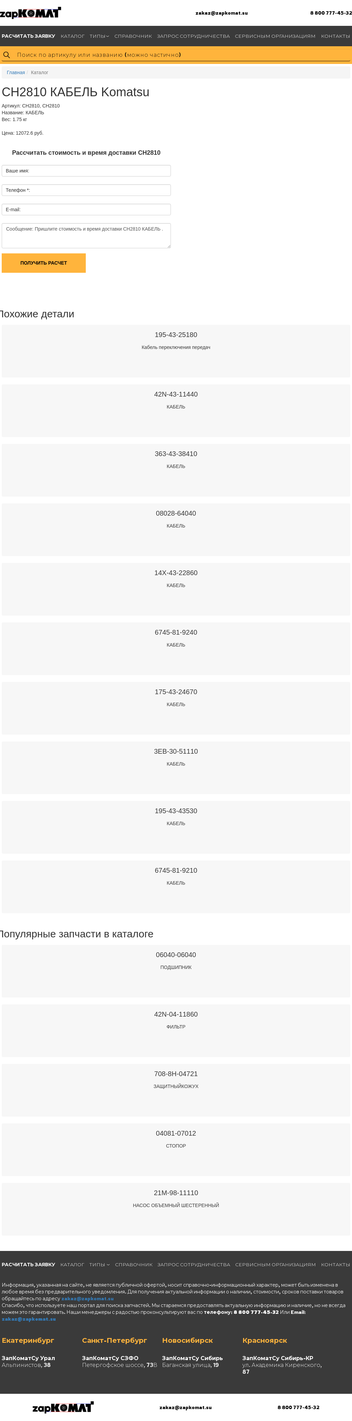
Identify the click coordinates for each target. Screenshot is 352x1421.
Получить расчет (43, 263)
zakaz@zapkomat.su (221, 13)
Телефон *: (18, 190)
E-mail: (13, 209)
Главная (16, 72)
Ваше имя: (17, 170)
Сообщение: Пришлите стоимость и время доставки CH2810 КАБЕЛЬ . (86, 235)
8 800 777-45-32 (331, 13)
